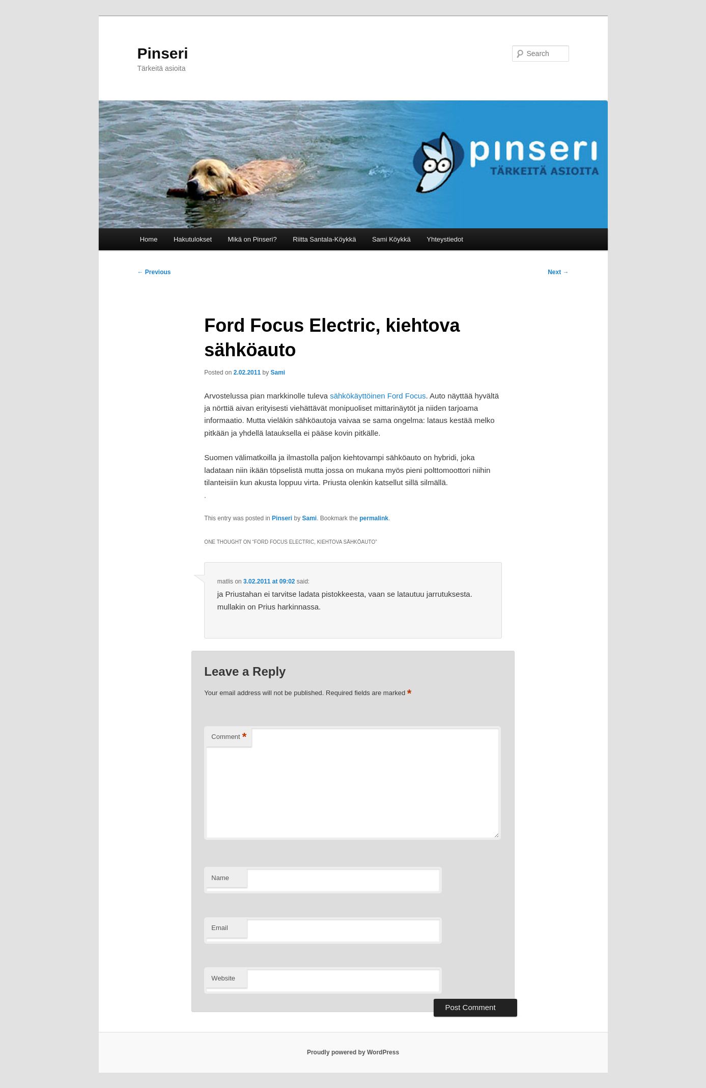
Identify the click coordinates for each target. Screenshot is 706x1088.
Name (220, 878)
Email (219, 928)
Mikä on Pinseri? (252, 239)
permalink (373, 518)
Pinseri (162, 53)
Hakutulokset (193, 239)
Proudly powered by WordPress (353, 1052)
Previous (154, 272)
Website (223, 978)
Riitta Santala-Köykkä (324, 239)
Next (558, 272)
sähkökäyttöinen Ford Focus (378, 395)
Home (149, 239)
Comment (228, 737)
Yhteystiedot (445, 239)
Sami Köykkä (391, 239)
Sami (277, 372)
